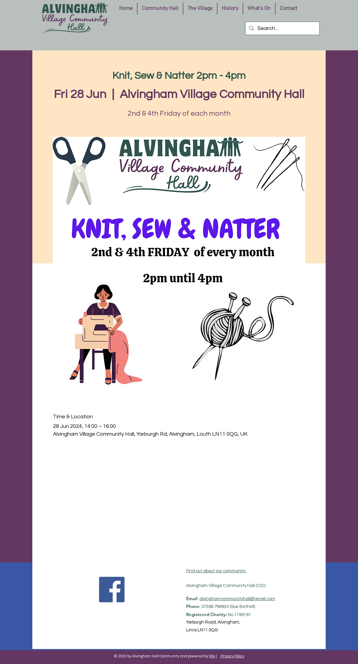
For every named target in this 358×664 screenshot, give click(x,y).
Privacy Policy (232, 656)
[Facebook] (112, 589)
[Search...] (282, 28)
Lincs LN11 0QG (202, 630)
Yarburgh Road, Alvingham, (213, 622)
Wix (212, 656)
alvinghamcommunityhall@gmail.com (237, 599)
